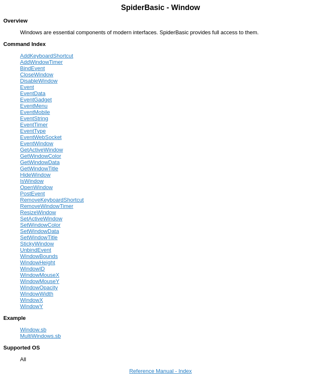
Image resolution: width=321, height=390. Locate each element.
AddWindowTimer (41, 62)
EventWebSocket (40, 137)
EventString (34, 118)
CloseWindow (36, 74)
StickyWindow (37, 244)
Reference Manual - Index (160, 371)
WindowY (31, 306)
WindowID (32, 269)
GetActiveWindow (41, 150)
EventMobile (35, 112)
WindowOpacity (39, 287)
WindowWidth (36, 294)
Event (27, 87)
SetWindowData (39, 231)
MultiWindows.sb (40, 336)
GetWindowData (40, 162)
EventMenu (34, 106)
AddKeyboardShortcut (46, 56)
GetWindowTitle (39, 168)
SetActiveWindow (41, 218)
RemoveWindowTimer (46, 206)
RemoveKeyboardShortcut (52, 200)
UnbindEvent (35, 250)
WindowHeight (37, 262)
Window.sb (33, 330)
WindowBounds (39, 256)
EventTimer (34, 125)
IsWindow (31, 181)
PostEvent (32, 193)
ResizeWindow (38, 212)
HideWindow (35, 175)
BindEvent (32, 68)
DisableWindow (39, 81)
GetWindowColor (40, 156)
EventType (33, 131)
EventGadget (36, 99)
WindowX (31, 300)
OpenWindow (36, 187)
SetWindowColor (40, 225)
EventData (33, 93)
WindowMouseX (39, 275)
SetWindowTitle (39, 237)
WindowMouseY (39, 281)
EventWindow (36, 143)
